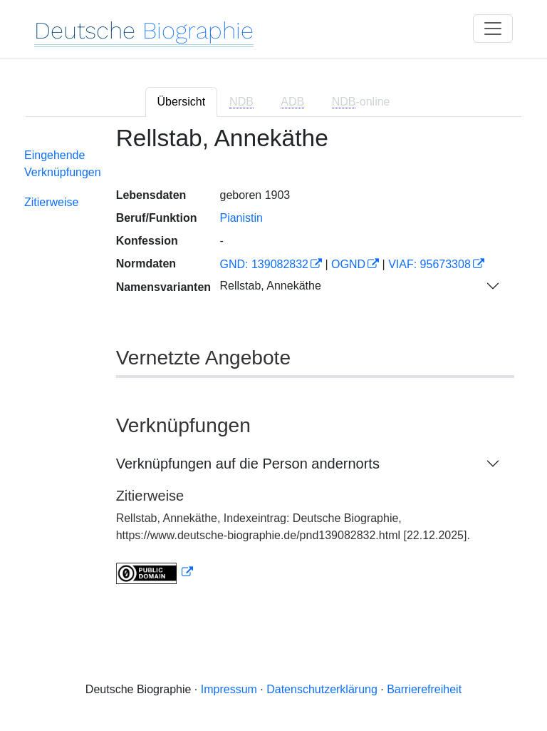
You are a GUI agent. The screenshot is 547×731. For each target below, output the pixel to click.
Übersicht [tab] (181, 102)
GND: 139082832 (263, 264)
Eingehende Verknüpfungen (62, 163)
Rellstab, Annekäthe (270, 286)
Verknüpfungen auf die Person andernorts (248, 463)
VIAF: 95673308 (429, 264)
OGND (348, 264)
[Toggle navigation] (493, 28)
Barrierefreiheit (424, 689)
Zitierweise (51, 202)
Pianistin (240, 218)
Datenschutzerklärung (321, 689)
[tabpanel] (273, 363)
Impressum (229, 689)
